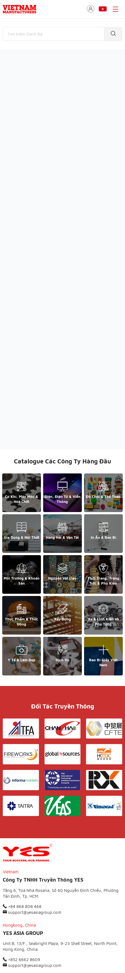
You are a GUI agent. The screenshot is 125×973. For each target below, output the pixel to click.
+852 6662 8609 (21, 899)
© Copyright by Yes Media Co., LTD (31, 958)
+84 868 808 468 (22, 846)
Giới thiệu (29, 937)
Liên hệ (98, 937)
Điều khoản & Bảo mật (65, 937)
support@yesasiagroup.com (32, 852)
